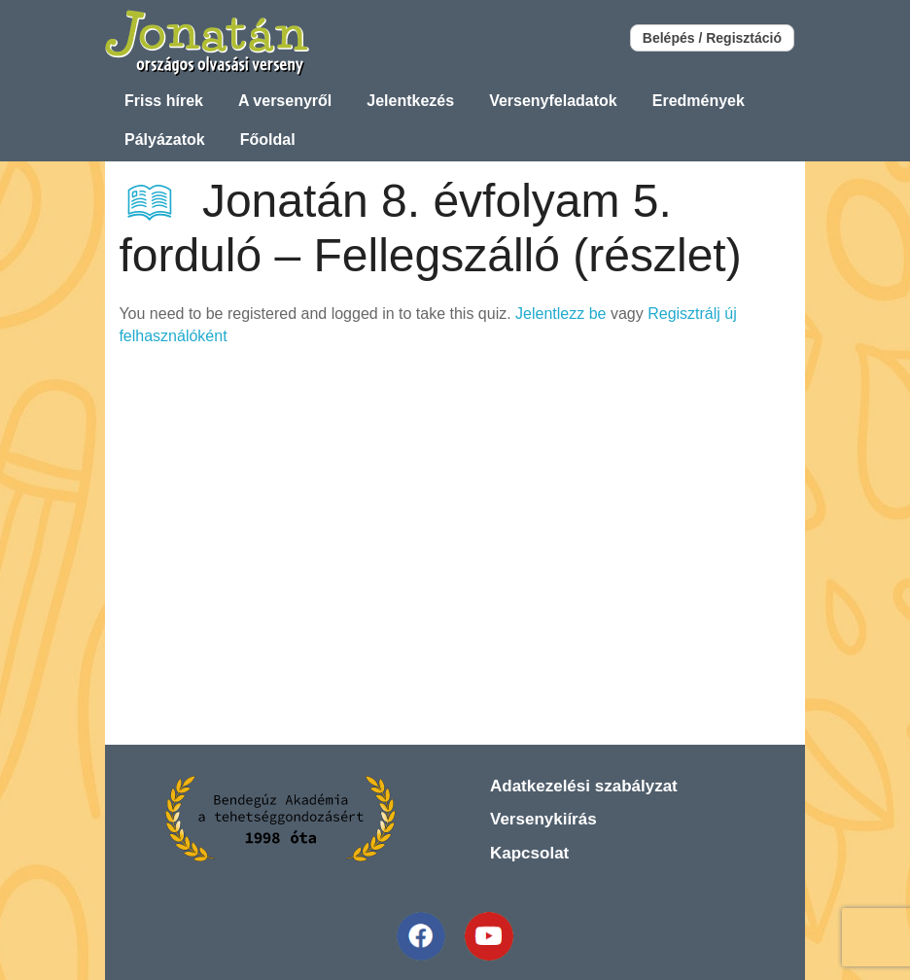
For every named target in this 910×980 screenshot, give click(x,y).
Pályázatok (164, 139)
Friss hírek (163, 100)
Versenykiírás (543, 819)
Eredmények (698, 100)
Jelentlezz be (560, 313)
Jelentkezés (410, 100)
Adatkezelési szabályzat (584, 786)
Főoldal (268, 139)
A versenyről (285, 100)
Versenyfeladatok (553, 100)
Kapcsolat (529, 853)
